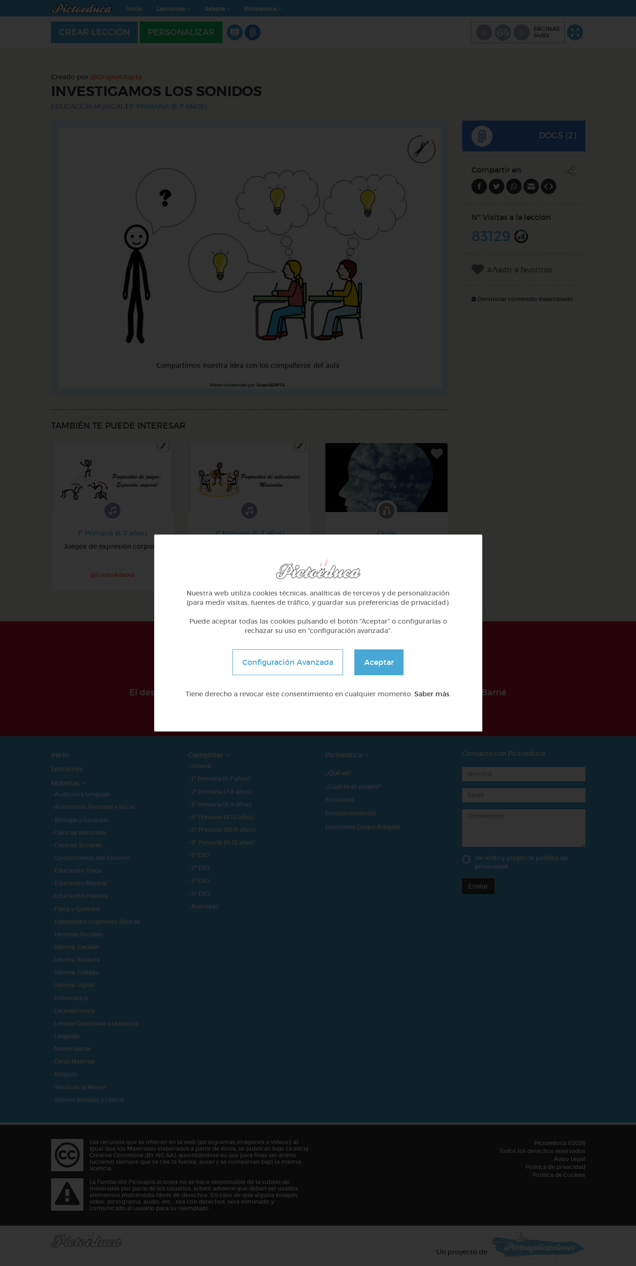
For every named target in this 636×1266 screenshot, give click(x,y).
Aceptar (379, 662)
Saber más (431, 694)
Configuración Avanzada (287, 662)
